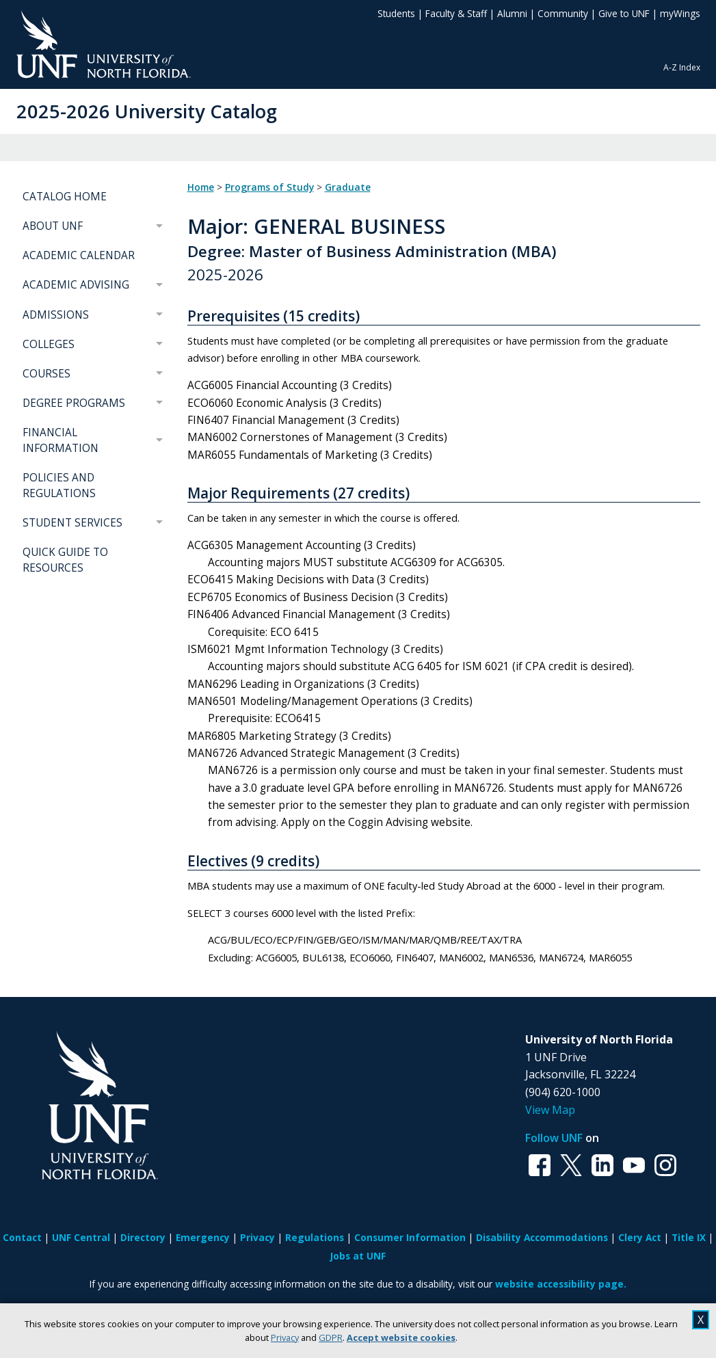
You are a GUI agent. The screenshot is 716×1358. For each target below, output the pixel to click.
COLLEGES (49, 344)
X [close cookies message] (701, 1319)
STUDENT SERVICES (72, 523)
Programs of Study (269, 187)
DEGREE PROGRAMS (74, 403)
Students (396, 13)
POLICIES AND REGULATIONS (59, 485)
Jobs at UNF (358, 1255)
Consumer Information (410, 1237)
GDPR (331, 1337)
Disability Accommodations (542, 1237)
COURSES (46, 374)
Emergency (203, 1237)
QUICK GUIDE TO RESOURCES (65, 560)
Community (563, 13)
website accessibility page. (560, 1283)
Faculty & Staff (456, 13)
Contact (22, 1237)
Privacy (285, 1337)
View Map (550, 1109)
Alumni (512, 13)
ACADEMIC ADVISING (76, 285)
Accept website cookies (401, 1337)
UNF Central (81, 1237)
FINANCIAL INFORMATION (60, 440)
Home (200, 187)
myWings (680, 13)
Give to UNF (624, 13)
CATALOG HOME (65, 196)
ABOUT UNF (53, 226)
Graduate (348, 187)
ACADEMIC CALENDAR (79, 255)
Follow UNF (554, 1137)
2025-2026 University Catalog (146, 111)
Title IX (689, 1237)
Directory (142, 1237)
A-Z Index (681, 67)
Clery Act (639, 1237)
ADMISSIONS (56, 315)
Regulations (314, 1237)
